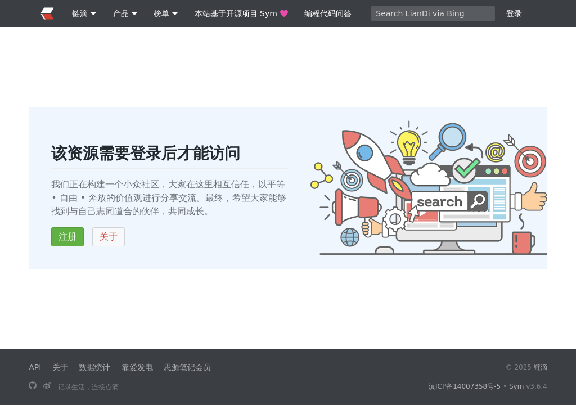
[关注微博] (47, 386)
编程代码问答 (328, 13)
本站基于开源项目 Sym (241, 13)
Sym (516, 386)
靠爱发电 (137, 367)
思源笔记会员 (187, 367)
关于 (109, 236)
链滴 (540, 367)
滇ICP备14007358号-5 (465, 386)
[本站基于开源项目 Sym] (33, 386)
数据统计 (94, 367)
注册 (67, 236)
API (35, 367)
